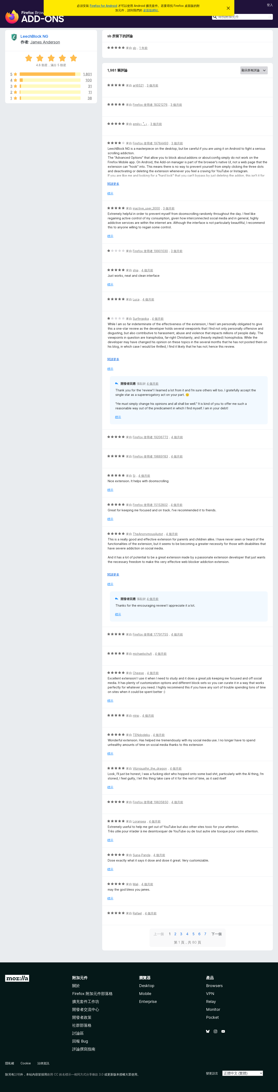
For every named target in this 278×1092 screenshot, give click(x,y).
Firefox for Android (103, 5)
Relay (211, 1001)
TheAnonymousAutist (148, 534)
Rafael (137, 913)
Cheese (138, 673)
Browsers (214, 985)
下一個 (216, 934)
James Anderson (45, 42)
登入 (270, 5)
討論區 (78, 1033)
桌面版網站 (150, 10)
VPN (210, 993)
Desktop (146, 985)
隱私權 (9, 1063)
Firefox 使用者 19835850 (150, 802)
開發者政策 (81, 1017)
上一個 (159, 934)
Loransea (139, 821)
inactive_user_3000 (146, 208)
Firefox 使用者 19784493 (150, 143)
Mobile (145, 993)
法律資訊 (43, 1063)
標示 (110, 193)
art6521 (138, 85)
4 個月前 (147, 270)
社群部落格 (81, 1025)
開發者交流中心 (85, 1009)
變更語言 (212, 1073)
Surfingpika (141, 318)
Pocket (212, 1017)
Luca (136, 299)
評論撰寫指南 (83, 1049)
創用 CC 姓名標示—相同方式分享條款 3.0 (75, 1074)
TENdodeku (141, 735)
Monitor (213, 1009)
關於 (76, 985)
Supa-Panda (141, 855)
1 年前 (143, 48)
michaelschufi (142, 653)
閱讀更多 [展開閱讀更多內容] (113, 183)
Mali (135, 884)
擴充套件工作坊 (85, 1001)
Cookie (26, 1063)
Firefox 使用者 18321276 (150, 104)
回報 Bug (80, 1041)
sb (134, 48)
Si (134, 475)
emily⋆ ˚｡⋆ (140, 124)
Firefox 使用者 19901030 (150, 251)
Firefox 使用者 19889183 (150, 456)
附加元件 (80, 977)
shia (135, 270)
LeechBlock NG (34, 36)
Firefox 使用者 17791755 (150, 634)
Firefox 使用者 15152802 (150, 505)
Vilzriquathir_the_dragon (150, 768)
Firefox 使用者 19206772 (150, 437)
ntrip (136, 715)
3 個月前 (152, 85)
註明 (17, 1074)
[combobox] (242, 17)
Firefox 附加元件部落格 (92, 993)
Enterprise (148, 1001)
